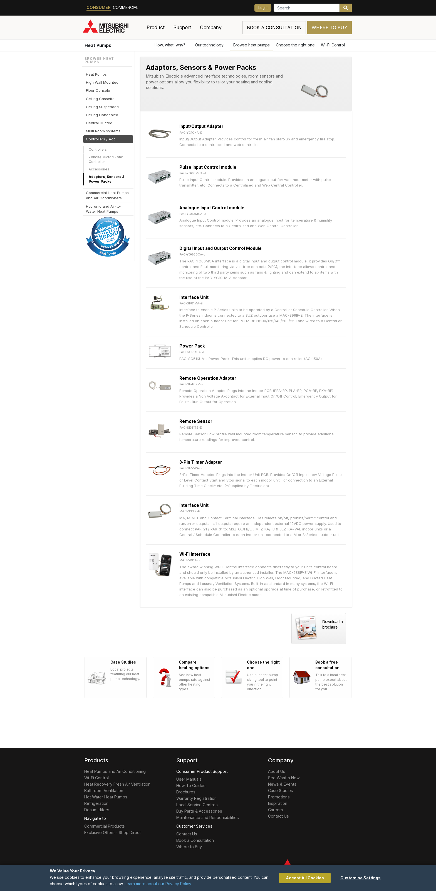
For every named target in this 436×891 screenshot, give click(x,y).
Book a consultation (274, 27)
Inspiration (277, 803)
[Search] (307, 8)
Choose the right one (295, 45)
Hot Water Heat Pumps (105, 797)
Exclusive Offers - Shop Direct (112, 832)
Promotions (279, 797)
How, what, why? (172, 45)
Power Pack (192, 346)
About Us (276, 771)
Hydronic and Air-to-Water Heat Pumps (104, 209)
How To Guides (190, 785)
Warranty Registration (196, 798)
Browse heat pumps (251, 45)
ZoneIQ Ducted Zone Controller (106, 159)
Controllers (98, 149)
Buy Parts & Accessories (199, 811)
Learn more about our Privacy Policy (158, 883)
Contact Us (186, 834)
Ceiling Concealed (102, 115)
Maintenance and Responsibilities (207, 817)
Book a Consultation (195, 840)
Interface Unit (194, 297)
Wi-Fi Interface (194, 554)
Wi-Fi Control (334, 45)
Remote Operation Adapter (207, 378)
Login (262, 8)
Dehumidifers (96, 809)
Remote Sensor (195, 421)
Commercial (125, 7)
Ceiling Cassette (100, 98)
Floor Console (98, 90)
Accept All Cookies (305, 877)
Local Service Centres (197, 804)
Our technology (211, 45)
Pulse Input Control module (207, 167)
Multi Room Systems (103, 131)
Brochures (185, 792)
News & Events (282, 784)
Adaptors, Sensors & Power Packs (107, 179)
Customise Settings (360, 877)
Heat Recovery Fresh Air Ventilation (117, 784)
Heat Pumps (98, 45)
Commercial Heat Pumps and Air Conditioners (107, 195)
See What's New (284, 777)
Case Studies (280, 790)
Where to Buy (329, 27)
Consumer (98, 7)
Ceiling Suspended (102, 107)
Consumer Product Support (202, 771)
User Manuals (189, 779)
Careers (275, 809)
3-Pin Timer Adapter (200, 462)
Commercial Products (104, 826)
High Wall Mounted (102, 82)
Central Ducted (99, 123)
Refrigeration (96, 803)
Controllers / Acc (101, 139)
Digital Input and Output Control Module (220, 248)
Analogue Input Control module (211, 207)
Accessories (99, 169)
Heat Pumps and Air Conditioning (115, 771)
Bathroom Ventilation (103, 790)
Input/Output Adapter (201, 126)
